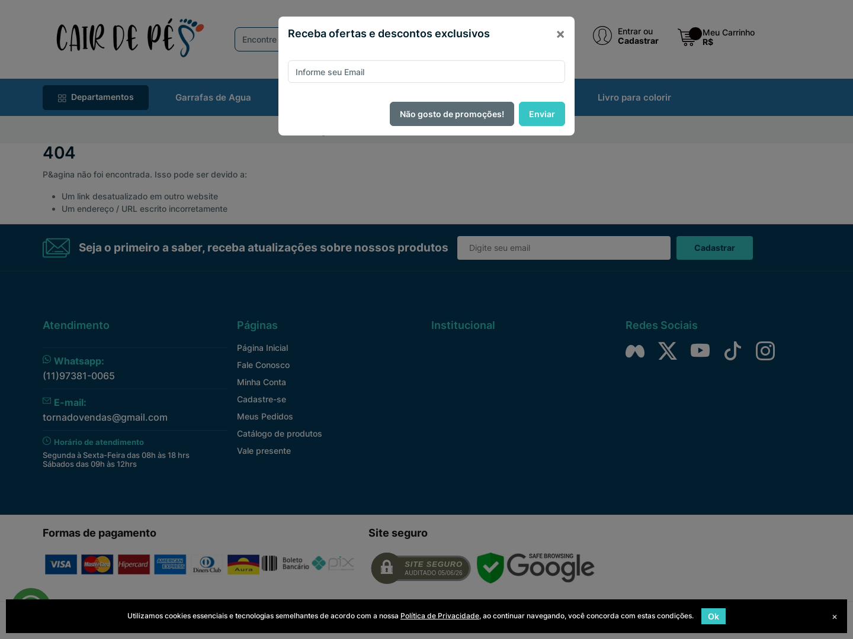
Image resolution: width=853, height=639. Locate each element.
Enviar (542, 114)
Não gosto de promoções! (452, 114)
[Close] (560, 33)
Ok (713, 616)
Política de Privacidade (439, 615)
